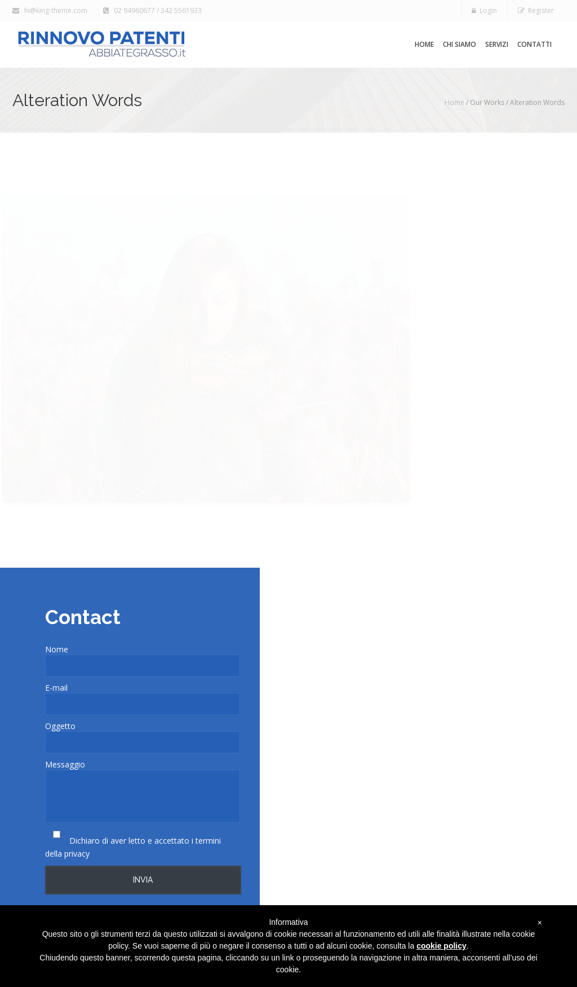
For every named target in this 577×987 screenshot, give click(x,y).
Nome (56, 649)
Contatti (534, 44)
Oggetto (60, 726)
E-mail (56, 687)
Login (484, 10)
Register (536, 10)
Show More (472, 289)
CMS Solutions (520, 428)
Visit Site (479, 506)
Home (424, 44)
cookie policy (441, 945)
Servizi (496, 44)
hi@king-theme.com (50, 10)
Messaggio (65, 764)
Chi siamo (459, 44)
